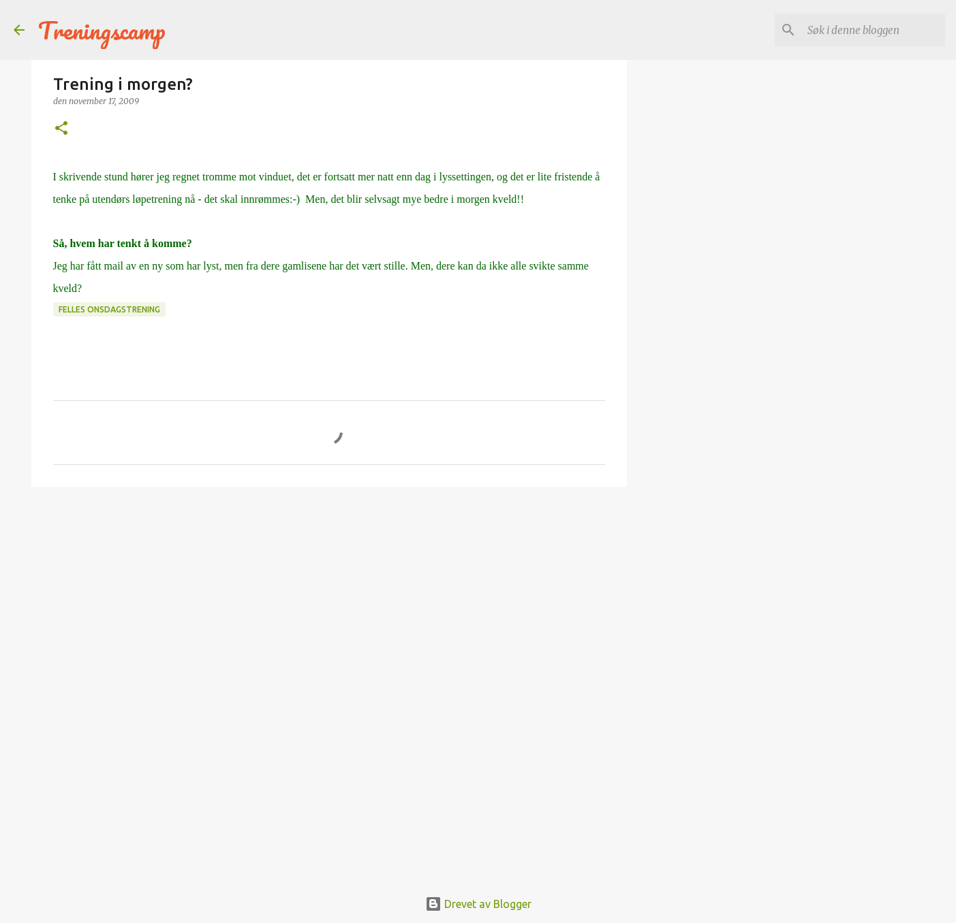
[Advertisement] (329, 602)
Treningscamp (102, 30)
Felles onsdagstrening (109, 309)
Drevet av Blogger (478, 904)
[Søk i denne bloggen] (873, 30)
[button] (61, 129)
